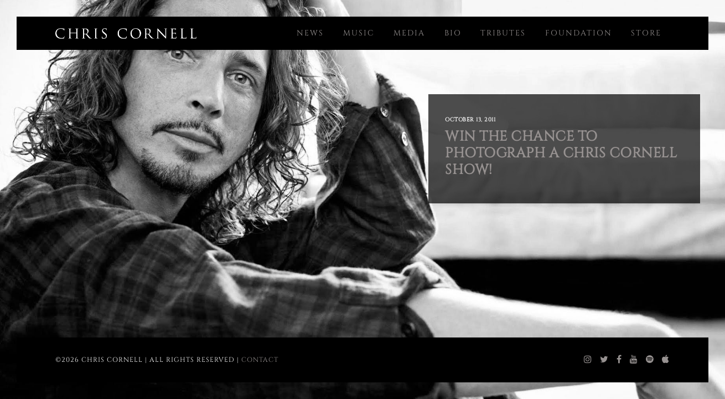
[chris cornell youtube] (634, 360)
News (310, 33)
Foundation (578, 33)
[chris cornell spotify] (650, 360)
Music (359, 33)
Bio (453, 33)
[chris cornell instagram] (588, 360)
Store (646, 33)
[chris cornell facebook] (619, 360)
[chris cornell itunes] (666, 360)
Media (409, 33)
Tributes (503, 33)
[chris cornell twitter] (604, 360)
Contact (259, 359)
